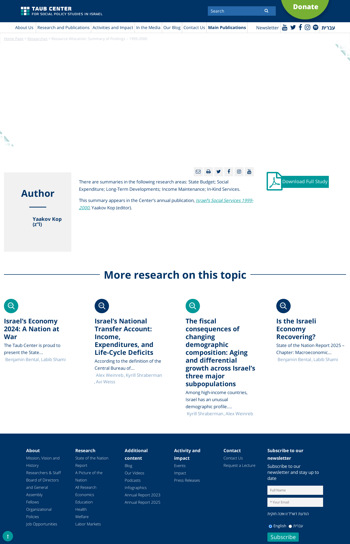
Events (180, 465)
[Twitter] (293, 27)
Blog (128, 465)
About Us (24, 27)
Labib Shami (325, 359)
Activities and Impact (113, 27)
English (277, 525)
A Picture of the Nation (88, 476)
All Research (85, 487)
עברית (296, 525)
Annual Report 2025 (142, 502)
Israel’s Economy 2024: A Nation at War (31, 328)
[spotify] (315, 27)
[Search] (242, 11)
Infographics (136, 487)
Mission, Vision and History (43, 461)
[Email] (198, 171)
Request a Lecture (239, 465)
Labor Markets (88, 523)
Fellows (32, 501)
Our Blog (172, 27)
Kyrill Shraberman (205, 414)
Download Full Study (305, 181)
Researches (37, 38)
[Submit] (266, 10)
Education (84, 501)
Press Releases (187, 480)
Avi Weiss (105, 382)
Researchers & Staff (43, 472)
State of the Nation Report (91, 461)
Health (81, 509)
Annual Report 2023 (142, 494)
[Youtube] (285, 27)
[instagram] (307, 27)
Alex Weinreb (239, 414)
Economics (84, 494)
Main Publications (227, 27)
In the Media (148, 27)
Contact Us (194, 27)
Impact (180, 472)
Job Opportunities (41, 523)
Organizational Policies (38, 513)
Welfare (82, 516)
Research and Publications (63, 27)
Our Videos (134, 472)
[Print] (208, 171)
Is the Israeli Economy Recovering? (296, 328)
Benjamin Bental (294, 359)
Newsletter (267, 28)
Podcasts (133, 480)
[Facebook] (300, 27)
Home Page (14, 38)
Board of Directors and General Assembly (42, 487)
